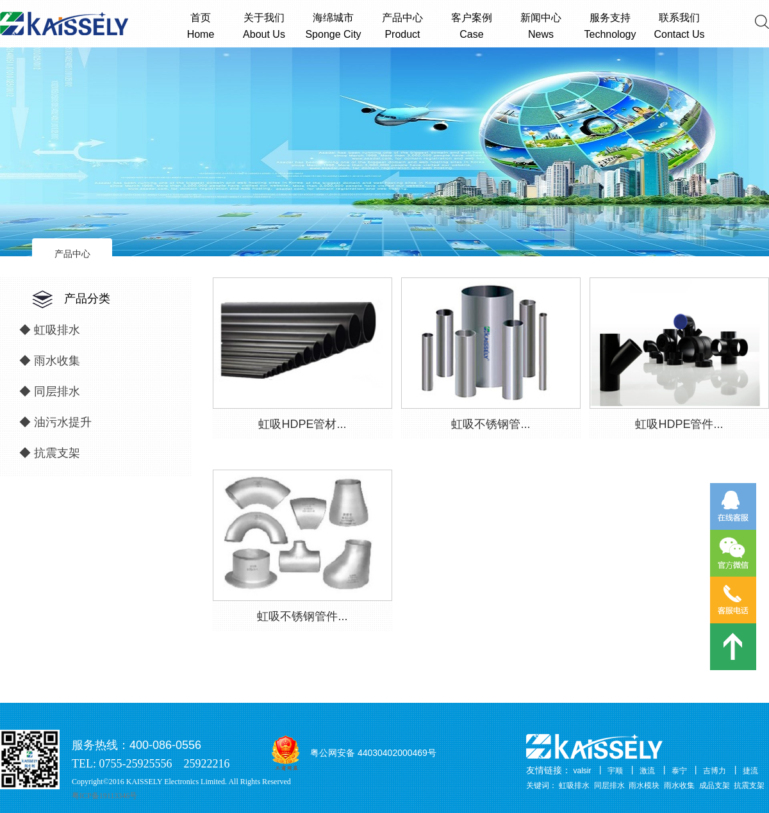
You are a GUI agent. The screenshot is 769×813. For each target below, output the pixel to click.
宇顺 (615, 770)
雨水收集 (679, 785)
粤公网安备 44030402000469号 (373, 753)
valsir (582, 770)
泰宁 (679, 770)
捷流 (750, 770)
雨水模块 (644, 785)
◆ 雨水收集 (49, 360)
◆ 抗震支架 (49, 453)
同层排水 (609, 785)
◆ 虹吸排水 (49, 330)
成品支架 (714, 785)
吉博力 (714, 770)
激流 (647, 770)
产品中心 (72, 254)
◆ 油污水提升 (55, 422)
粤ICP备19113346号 (104, 795)
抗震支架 (749, 785)
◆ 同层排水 (49, 391)
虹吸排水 (574, 785)
